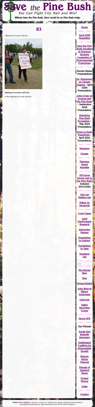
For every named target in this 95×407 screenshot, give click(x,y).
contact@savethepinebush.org (30, 404)
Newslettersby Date (84, 247)
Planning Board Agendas (84, 164)
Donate (84, 153)
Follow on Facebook (84, 204)
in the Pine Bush (84, 179)
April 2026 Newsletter (84, 36)
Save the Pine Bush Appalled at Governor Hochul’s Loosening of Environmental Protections (84, 55)
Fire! (84, 278)
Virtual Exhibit (84, 283)
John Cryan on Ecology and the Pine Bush (84, 98)
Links (84, 386)
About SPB (84, 318)
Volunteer (84, 148)
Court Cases (84, 213)
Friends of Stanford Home (84, 370)
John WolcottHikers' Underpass (84, 291)
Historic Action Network (84, 359)
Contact (84, 394)
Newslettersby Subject (84, 239)
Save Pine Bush (47, 6)
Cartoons (84, 299)
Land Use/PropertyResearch (84, 221)
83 (39, 29)
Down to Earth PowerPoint (84, 133)
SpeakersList (84, 255)
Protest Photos (84, 380)
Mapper (84, 232)
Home (84, 27)
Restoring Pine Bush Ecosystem (84, 118)
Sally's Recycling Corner (84, 307)
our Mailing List (84, 196)
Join (82, 194)
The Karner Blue (84, 271)
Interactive (84, 229)
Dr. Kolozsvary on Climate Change (84, 82)
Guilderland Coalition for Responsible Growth (84, 347)
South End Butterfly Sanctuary (84, 334)
